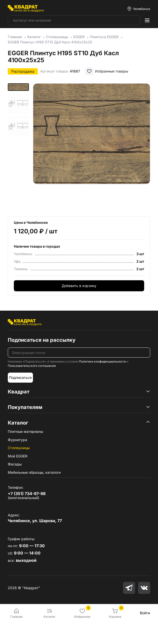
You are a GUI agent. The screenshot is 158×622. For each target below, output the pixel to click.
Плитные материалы (25, 431)
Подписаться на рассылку (41, 340)
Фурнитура (17, 440)
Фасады (15, 464)
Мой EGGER (17, 456)
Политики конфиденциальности (102, 361)
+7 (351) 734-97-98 (27, 493)
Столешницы (19, 448)
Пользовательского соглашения (32, 366)
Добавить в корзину (79, 286)
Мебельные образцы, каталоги (34, 472)
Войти (145, 613)
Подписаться (20, 377)
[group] (91, 146)
